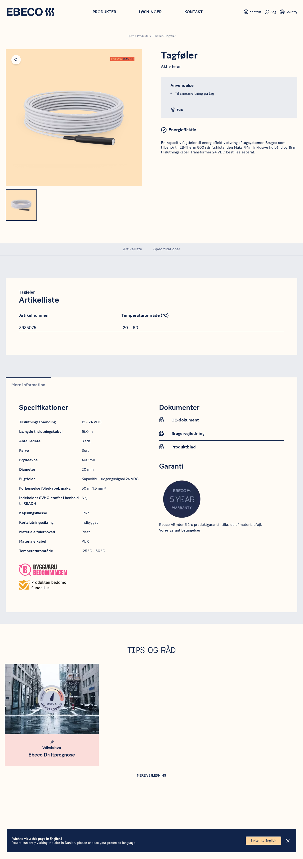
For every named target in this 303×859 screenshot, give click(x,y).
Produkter (104, 11)
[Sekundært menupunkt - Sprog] (288, 11)
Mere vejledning (151, 776)
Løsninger (150, 11)
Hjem (131, 36)
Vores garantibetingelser (180, 530)
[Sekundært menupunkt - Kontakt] (252, 11)
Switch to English (263, 841)
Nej (85, 498)
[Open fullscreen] (74, 117)
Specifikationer (166, 249)
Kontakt (193, 11)
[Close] (288, 841)
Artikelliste (132, 249)
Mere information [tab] (28, 384)
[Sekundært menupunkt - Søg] (270, 11)
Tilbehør (157, 36)
